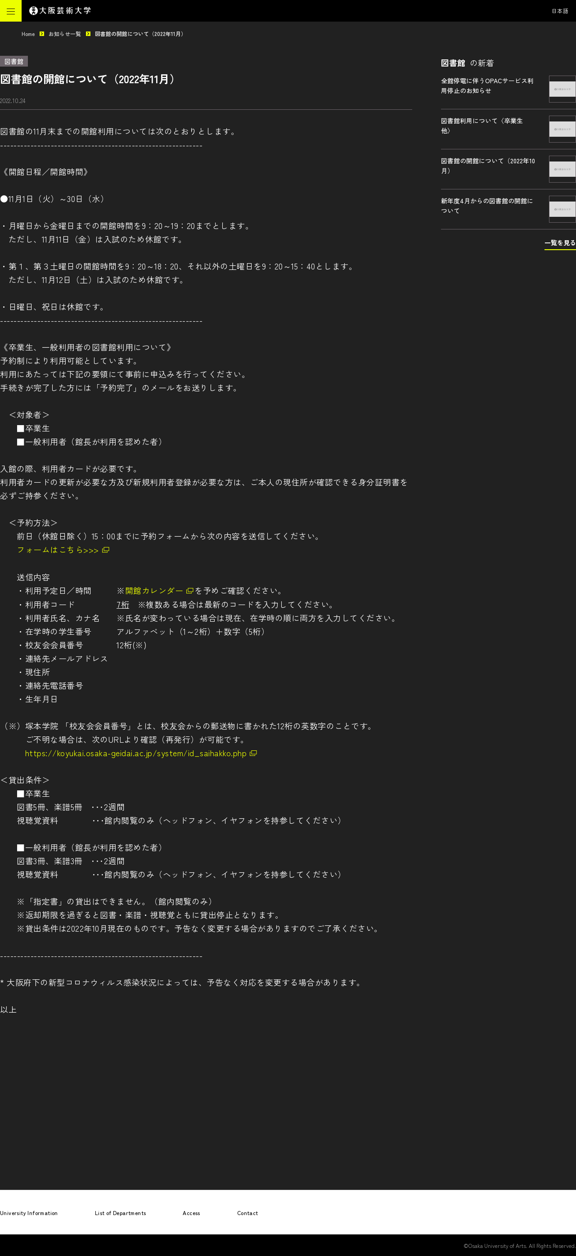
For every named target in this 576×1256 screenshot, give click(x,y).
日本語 (560, 10)
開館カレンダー (154, 590)
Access (191, 1212)
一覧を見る (560, 242)
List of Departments (120, 1212)
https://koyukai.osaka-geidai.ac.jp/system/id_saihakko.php (136, 752)
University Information (29, 1212)
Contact (247, 1212)
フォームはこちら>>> (58, 549)
